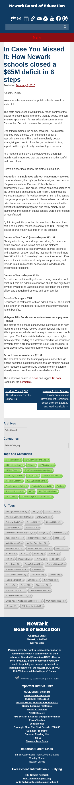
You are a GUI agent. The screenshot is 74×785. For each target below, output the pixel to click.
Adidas (60, 486)
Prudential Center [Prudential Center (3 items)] (55, 564)
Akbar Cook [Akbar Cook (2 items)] (51, 512)
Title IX (37, 737)
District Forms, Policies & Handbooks (37, 702)
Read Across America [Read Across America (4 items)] (16, 575)
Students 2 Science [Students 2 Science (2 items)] (15, 590)
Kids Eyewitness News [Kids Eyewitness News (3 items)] (38, 538)
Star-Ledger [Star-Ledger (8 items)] (42, 585)
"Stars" (31, 465)
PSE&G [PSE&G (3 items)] (36, 569)
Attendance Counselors (37, 695)
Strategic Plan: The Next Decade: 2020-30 (37, 727)
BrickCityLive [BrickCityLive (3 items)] (43, 517)
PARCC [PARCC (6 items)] (40, 559)
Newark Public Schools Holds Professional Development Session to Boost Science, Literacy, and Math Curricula (55, 399)
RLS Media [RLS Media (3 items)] (38, 575)
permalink (25, 381)
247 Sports (32, 476)
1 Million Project (12, 470)
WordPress (38, 678)
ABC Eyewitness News (36, 481)
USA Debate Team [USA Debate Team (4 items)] (55, 601)
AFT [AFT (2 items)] (36, 512)
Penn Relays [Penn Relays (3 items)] (12, 564)
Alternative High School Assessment (36, 497)
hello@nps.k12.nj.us (44, 671)
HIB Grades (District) (37, 775)
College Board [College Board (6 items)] (13, 527)
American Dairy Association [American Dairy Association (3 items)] (18, 517)
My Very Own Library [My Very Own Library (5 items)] (36, 543)
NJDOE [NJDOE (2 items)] (10, 554)
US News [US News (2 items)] (11, 606)
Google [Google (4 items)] (44, 533)
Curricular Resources (37, 699)
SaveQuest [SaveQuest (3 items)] (50, 580)
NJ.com (56, 378)
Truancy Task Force (37, 741)
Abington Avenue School (16, 486)
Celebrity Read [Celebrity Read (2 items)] (13, 522)
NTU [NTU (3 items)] (9, 559)
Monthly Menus (37, 758)
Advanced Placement (14, 491)
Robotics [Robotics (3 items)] (55, 575)
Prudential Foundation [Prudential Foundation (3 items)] (16, 569)
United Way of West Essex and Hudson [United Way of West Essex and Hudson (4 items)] (23, 601)
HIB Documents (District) (37, 778)
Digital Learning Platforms (37, 706)
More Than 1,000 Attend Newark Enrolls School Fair (18, 395)
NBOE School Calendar (37, 691)
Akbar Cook (10, 497)
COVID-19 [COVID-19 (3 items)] (31, 527)
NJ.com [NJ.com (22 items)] (61, 548)
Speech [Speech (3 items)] (10, 585)
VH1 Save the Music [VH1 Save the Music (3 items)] (32, 606)
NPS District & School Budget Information (37, 716)
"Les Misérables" (12, 460)
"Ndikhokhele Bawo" (14, 465)
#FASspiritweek (46, 465)
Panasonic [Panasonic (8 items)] (24, 559)
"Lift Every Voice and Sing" (36, 460)
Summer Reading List (37, 734)
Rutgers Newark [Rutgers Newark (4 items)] (14, 580)
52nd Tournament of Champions (38, 470)
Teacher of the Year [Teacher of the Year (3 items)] (39, 590)
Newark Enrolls (37, 761)
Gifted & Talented (37, 709)
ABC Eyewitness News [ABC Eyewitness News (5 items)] (16, 512)
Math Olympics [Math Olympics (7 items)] (13, 543)
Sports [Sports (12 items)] (25, 585)
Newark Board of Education (37, 6)
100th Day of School (14, 476)
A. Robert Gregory (13, 481)
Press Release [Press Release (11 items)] (33, 564)
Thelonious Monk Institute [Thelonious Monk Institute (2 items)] (17, 596)
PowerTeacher (37, 720)
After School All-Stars (47, 491)
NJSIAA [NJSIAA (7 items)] (53, 554)
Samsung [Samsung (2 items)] (33, 580)
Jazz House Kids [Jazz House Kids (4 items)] (14, 538)
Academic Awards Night (41, 486)
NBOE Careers (37, 713)
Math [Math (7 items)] (58, 538)
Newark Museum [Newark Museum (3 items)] (14, 548)
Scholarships (37, 723)
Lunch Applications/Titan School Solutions (37, 754)
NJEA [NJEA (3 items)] (24, 554)
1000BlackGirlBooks (51, 476)
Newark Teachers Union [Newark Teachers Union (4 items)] (39, 548)
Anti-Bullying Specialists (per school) (37, 782)
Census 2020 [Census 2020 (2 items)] (33, 522)
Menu (37, 37)
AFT (31, 491)
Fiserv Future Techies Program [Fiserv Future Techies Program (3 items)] (19, 533)
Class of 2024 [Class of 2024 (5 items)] (53, 522)
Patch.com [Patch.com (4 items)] (56, 559)
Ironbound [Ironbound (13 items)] (60, 533)
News (35, 378)
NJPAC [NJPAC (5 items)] (38, 554)
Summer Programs (37, 730)
